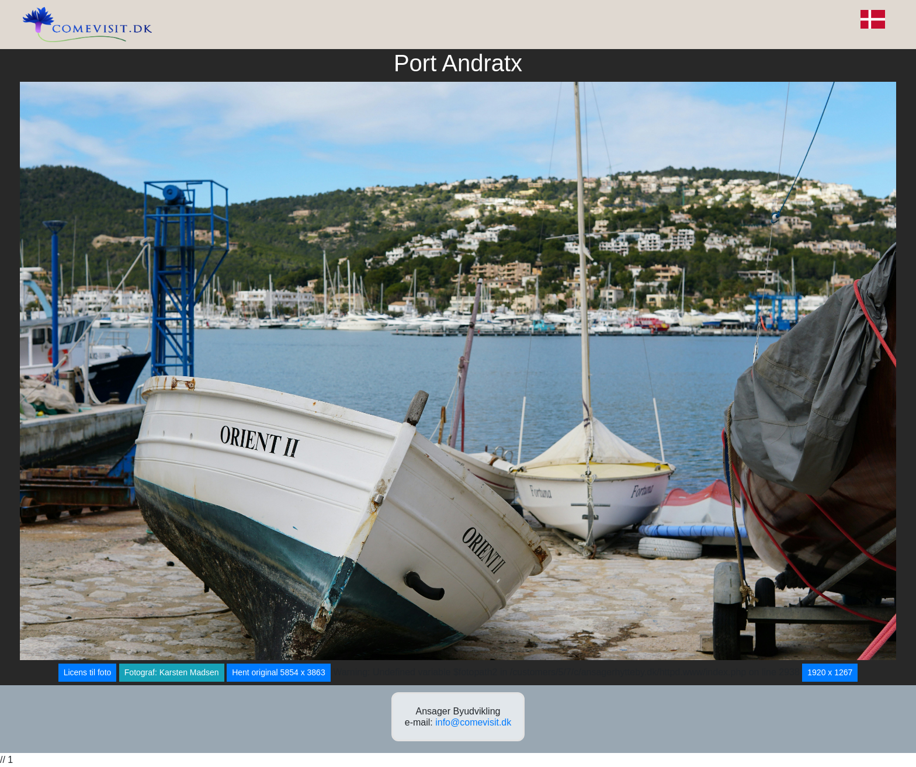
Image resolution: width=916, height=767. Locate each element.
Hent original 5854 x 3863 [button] (278, 672)
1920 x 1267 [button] (829, 672)
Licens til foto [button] (88, 672)
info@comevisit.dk (473, 722)
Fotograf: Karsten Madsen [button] (171, 672)
